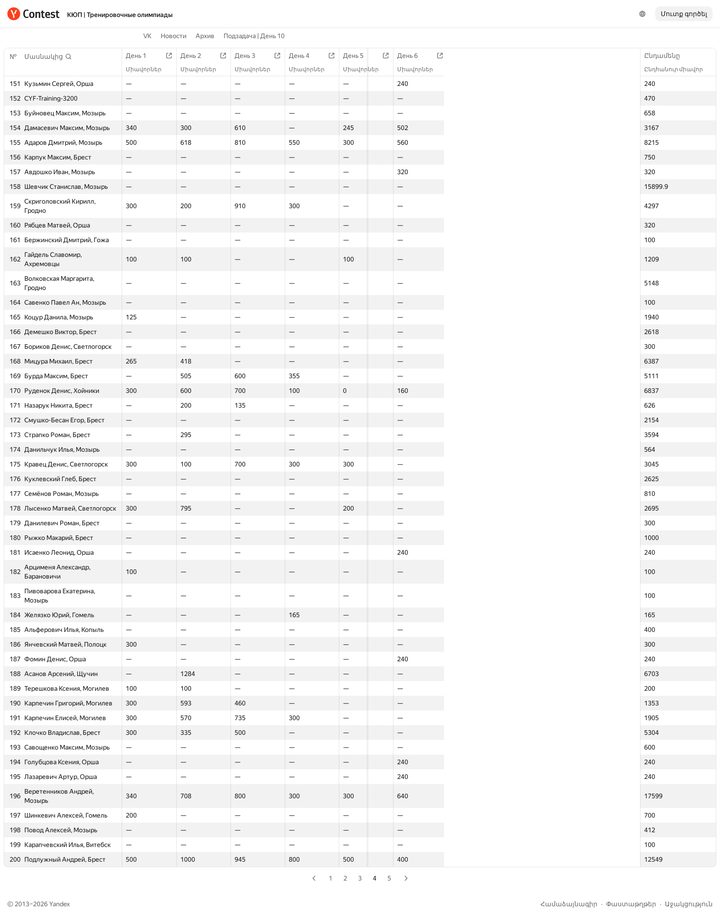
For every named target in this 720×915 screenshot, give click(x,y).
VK (147, 36)
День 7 (457, 55)
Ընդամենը (666, 55)
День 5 (352, 55)
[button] (48, 56)
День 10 (618, 55)
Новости (173, 36)
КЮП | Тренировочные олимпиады (120, 14)
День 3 (246, 55)
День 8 (510, 55)
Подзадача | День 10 (254, 36)
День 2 (193, 55)
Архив (205, 36)
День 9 (563, 55)
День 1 (141, 55)
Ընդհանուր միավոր (678, 69)
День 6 (405, 55)
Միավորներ (148, 69)
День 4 (299, 55)
